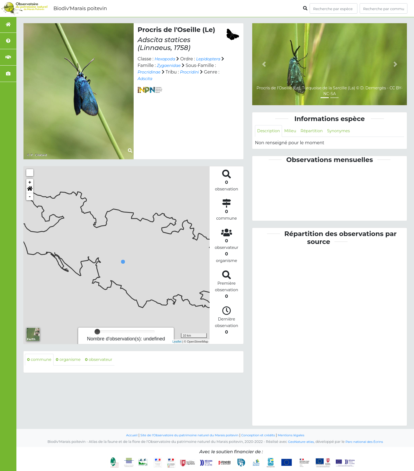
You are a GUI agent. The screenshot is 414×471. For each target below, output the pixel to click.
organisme (72, 360)
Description (270, 131)
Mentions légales (299, 435)
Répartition (316, 131)
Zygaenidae (202, 65)
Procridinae (182, 72)
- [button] (29, 196)
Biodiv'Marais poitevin (80, 8)
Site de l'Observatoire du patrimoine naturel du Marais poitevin (186, 435)
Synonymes (346, 131)
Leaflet (176, 341)
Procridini (148, 78)
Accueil (122, 435)
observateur (106, 360)
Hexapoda (166, 58)
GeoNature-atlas (298, 442)
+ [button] (29, 182)
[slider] (97, 331)
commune (40, 360)
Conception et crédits (262, 435)
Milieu (293, 131)
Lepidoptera (151, 65)
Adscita (188, 78)
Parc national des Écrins (366, 442)
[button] (29, 189)
